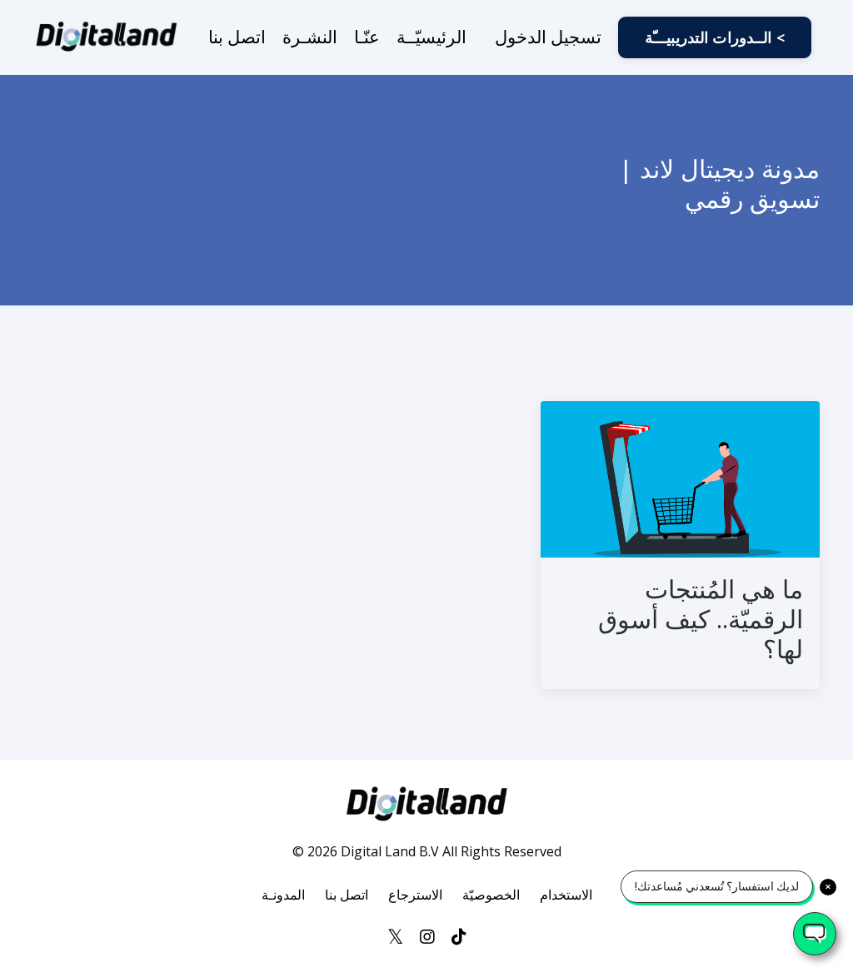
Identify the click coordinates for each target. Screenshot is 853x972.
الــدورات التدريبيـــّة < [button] (715, 37)
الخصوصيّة (491, 894)
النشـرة (309, 36)
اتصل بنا (237, 36)
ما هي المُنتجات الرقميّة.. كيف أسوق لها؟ (700, 619)
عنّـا (367, 36)
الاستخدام (566, 894)
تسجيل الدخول (548, 36)
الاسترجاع (415, 894)
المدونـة (283, 894)
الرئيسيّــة (431, 36)
